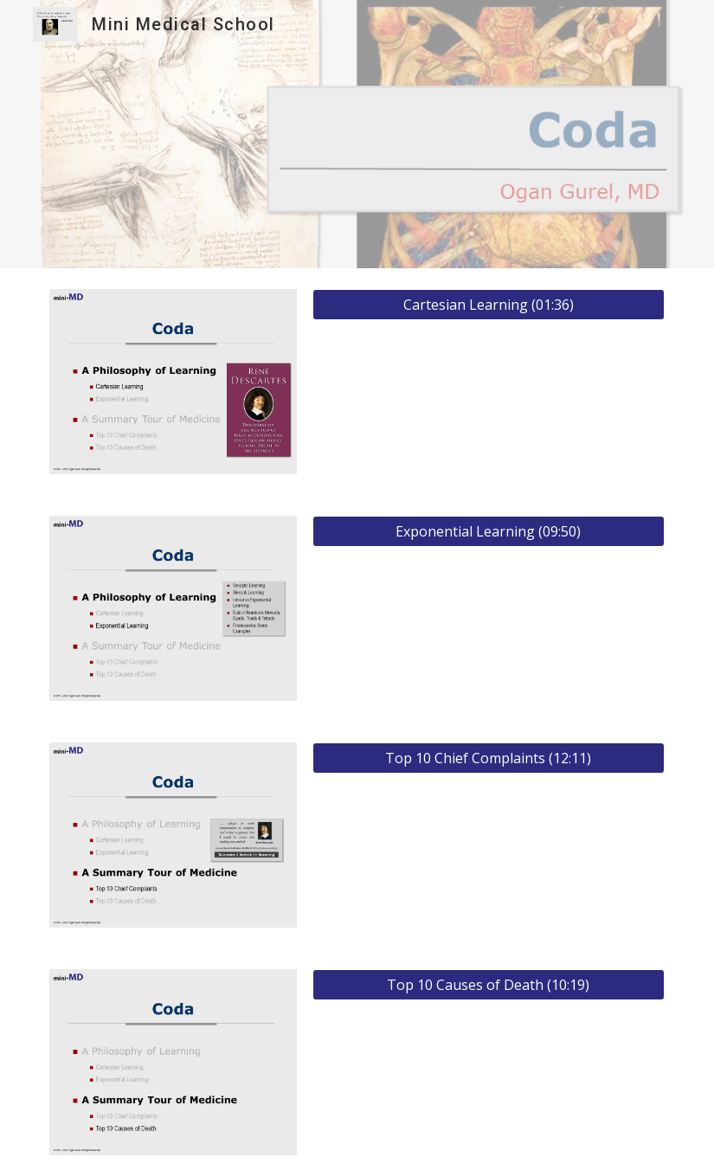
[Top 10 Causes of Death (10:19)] (488, 984)
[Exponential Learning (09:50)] (488, 531)
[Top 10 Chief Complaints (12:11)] (488, 758)
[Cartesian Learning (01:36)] (488, 304)
